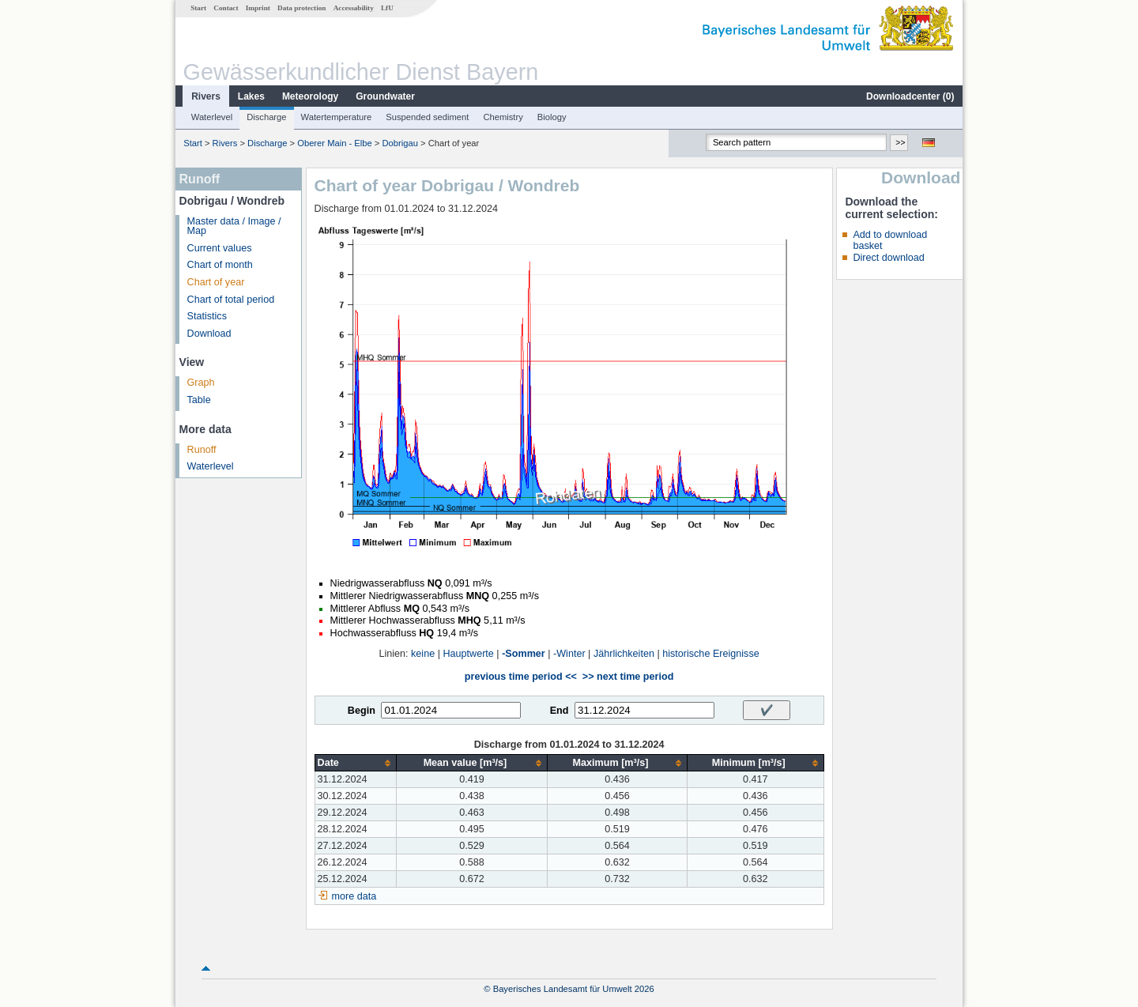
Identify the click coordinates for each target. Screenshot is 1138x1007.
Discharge (266, 117)
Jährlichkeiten (623, 653)
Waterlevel (211, 117)
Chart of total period (231, 299)
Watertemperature (336, 117)
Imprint (258, 8)
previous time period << (521, 676)
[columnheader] (355, 763)
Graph (201, 382)
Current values (219, 248)
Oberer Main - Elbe (334, 143)
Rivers (205, 96)
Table (199, 399)
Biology (552, 117)
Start (198, 8)
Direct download (888, 257)
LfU (387, 8)
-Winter (569, 653)
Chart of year (216, 282)
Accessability (353, 8)
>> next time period (627, 676)
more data (354, 896)
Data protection (301, 8)
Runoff (202, 449)
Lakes (251, 96)
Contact (225, 8)
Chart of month (220, 264)
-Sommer (523, 653)
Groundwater (385, 96)
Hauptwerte (468, 653)
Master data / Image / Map (234, 226)
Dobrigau (399, 143)
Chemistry (502, 117)
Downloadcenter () (910, 96)
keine (423, 653)
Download (209, 333)
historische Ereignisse (710, 653)
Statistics (207, 316)
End (559, 710)
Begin (361, 710)
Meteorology (310, 96)
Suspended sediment (427, 117)
